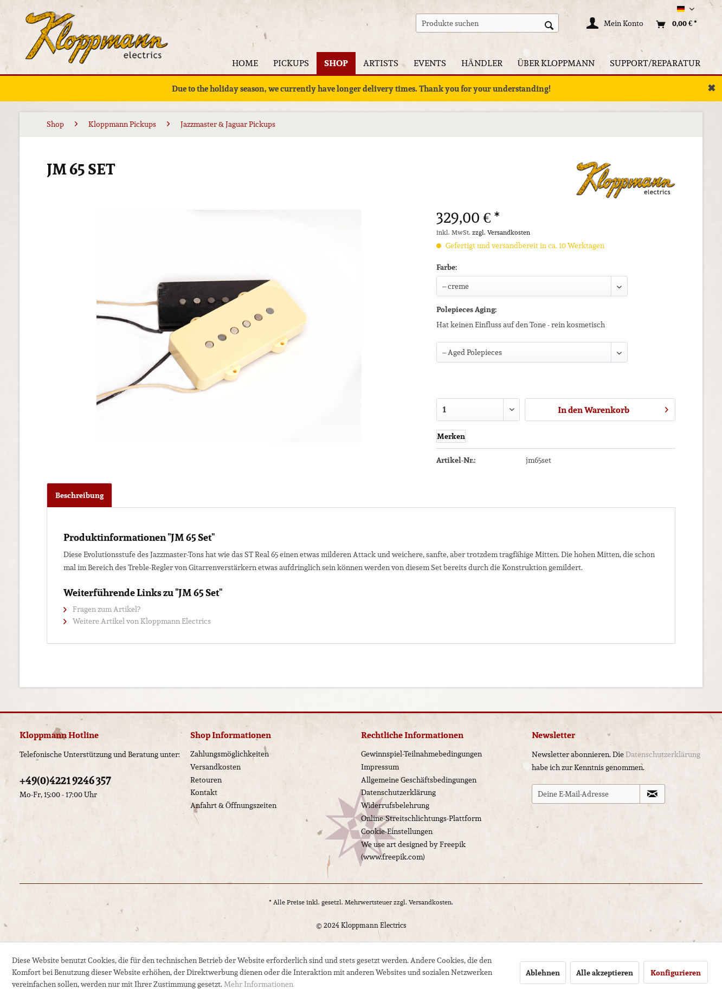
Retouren (206, 780)
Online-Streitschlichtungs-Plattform (421, 818)
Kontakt (203, 792)
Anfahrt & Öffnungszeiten (233, 805)
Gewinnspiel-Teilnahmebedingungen (421, 754)
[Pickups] (291, 63)
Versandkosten (215, 767)
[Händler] (482, 63)
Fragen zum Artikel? (101, 609)
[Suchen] (549, 24)
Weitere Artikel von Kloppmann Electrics (137, 621)
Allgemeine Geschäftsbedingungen (418, 780)
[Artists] (381, 63)
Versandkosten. (431, 902)
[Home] (245, 63)
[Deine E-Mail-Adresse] (586, 794)
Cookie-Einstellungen (397, 831)
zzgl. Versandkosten (501, 232)
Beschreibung (79, 495)
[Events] (430, 63)
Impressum (380, 767)
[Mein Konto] (615, 24)
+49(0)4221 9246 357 (65, 780)
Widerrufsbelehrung (395, 805)
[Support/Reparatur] (655, 63)
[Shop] (336, 63)
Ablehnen (543, 973)
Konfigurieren (675, 973)
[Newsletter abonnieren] (652, 794)
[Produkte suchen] (487, 23)
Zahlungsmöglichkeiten (229, 754)
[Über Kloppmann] (556, 63)
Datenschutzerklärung (398, 792)
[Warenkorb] (673, 24)
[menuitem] (487, 23)
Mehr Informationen (258, 984)
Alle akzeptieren (604, 973)
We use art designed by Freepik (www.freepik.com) (413, 850)
